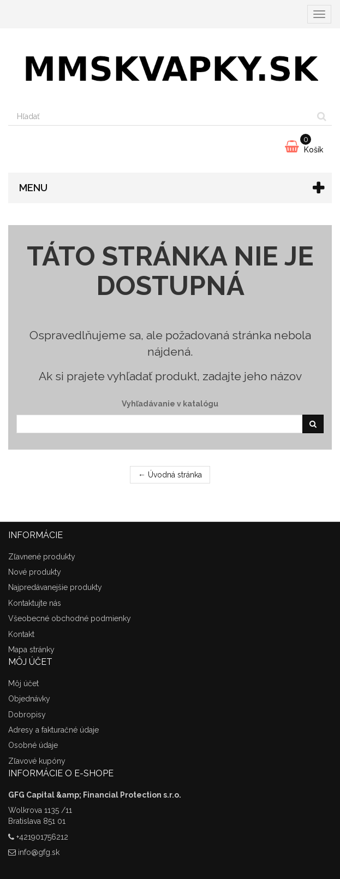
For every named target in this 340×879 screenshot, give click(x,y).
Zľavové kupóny (36, 761)
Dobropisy (27, 714)
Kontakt (21, 634)
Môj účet (23, 683)
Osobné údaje (33, 745)
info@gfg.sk (38, 852)
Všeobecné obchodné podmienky (69, 618)
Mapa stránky (31, 649)
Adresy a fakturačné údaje (53, 729)
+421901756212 (42, 837)
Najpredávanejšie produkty (55, 587)
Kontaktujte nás (34, 603)
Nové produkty (34, 572)
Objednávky (29, 698)
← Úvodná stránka (170, 474)
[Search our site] (160, 116)
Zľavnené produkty (41, 556)
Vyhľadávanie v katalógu (170, 403)
